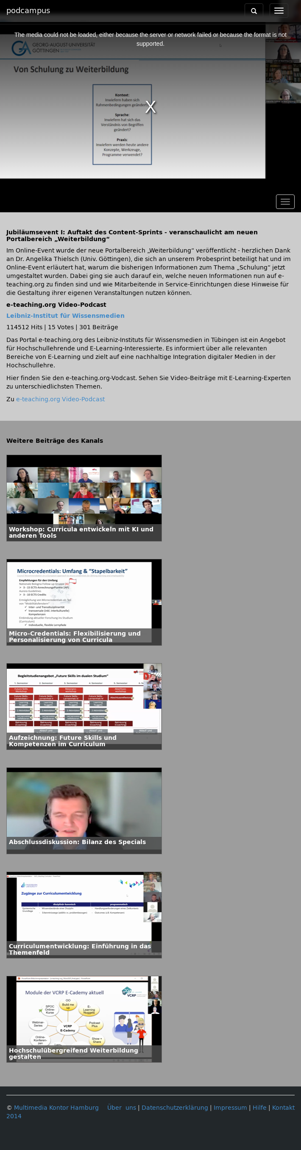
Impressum (230, 1107)
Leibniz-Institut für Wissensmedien (65, 315)
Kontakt (283, 1107)
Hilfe (260, 1107)
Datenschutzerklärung (175, 1107)
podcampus (28, 10)
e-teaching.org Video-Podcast (60, 399)
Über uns (121, 1107)
